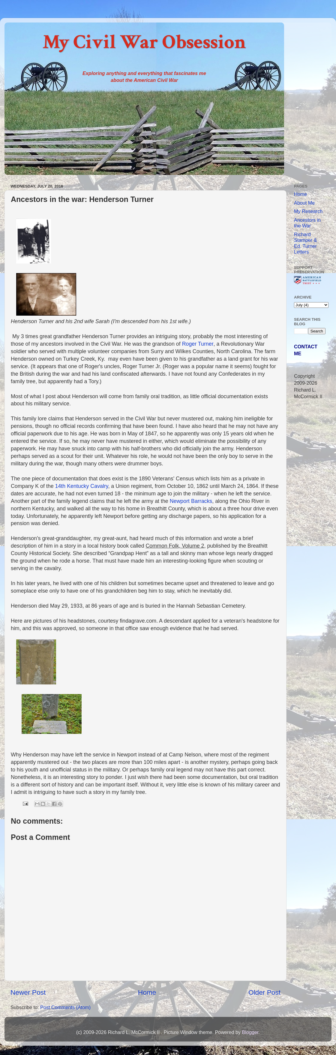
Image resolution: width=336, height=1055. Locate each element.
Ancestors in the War (307, 222)
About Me (304, 203)
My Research (308, 211)
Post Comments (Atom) (65, 1007)
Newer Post (28, 992)
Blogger (250, 1032)
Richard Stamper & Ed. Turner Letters (305, 243)
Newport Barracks (191, 501)
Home (147, 992)
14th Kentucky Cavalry (81, 486)
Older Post (264, 992)
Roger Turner (198, 344)
